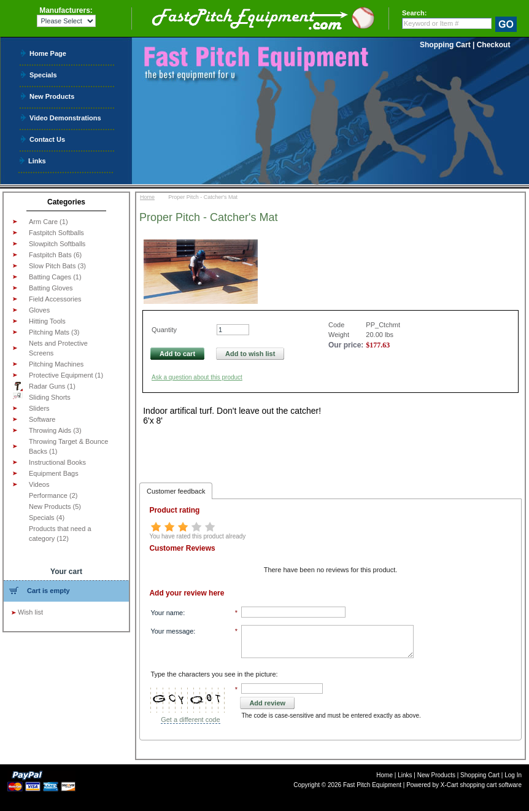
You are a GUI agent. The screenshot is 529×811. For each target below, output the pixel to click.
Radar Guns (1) (44, 386)
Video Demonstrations (65, 117)
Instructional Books (57, 462)
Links (37, 160)
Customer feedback (176, 491)
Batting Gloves (51, 288)
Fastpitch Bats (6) (55, 254)
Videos (39, 484)
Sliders (39, 408)
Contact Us (47, 139)
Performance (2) (53, 495)
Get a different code (190, 719)
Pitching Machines (56, 364)
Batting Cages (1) (55, 277)
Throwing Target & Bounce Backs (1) (68, 446)
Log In (513, 775)
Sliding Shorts (42, 396)
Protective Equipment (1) (66, 375)
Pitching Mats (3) (54, 332)
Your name (166, 612)
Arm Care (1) (48, 221)
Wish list (30, 612)
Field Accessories (55, 299)
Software (42, 419)
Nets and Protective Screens (58, 348)
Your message (171, 631)
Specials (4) (46, 517)
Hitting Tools (47, 321)
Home (147, 197)
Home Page (47, 53)
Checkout (494, 45)
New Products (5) (55, 506)
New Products (51, 96)
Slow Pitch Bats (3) (57, 266)
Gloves (39, 310)
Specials (43, 74)
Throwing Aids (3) (55, 430)
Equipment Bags (54, 473)
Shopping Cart (445, 45)
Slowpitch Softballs (57, 243)
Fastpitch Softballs (56, 232)
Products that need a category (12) (60, 533)
